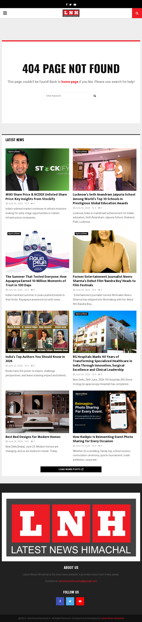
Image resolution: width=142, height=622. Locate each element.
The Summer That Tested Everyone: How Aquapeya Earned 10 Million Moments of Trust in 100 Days (36, 281)
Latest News (15, 139)
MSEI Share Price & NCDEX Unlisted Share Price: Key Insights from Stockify (36, 197)
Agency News (14, 152)
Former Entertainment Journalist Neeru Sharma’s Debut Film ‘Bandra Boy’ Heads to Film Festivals (104, 281)
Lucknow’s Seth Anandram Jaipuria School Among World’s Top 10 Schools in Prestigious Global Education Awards (104, 199)
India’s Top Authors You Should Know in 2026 (35, 359)
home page (69, 82)
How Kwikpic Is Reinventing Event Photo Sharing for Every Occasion (103, 439)
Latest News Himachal (112, 618)
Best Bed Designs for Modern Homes (33, 437)
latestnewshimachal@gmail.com (78, 581)
